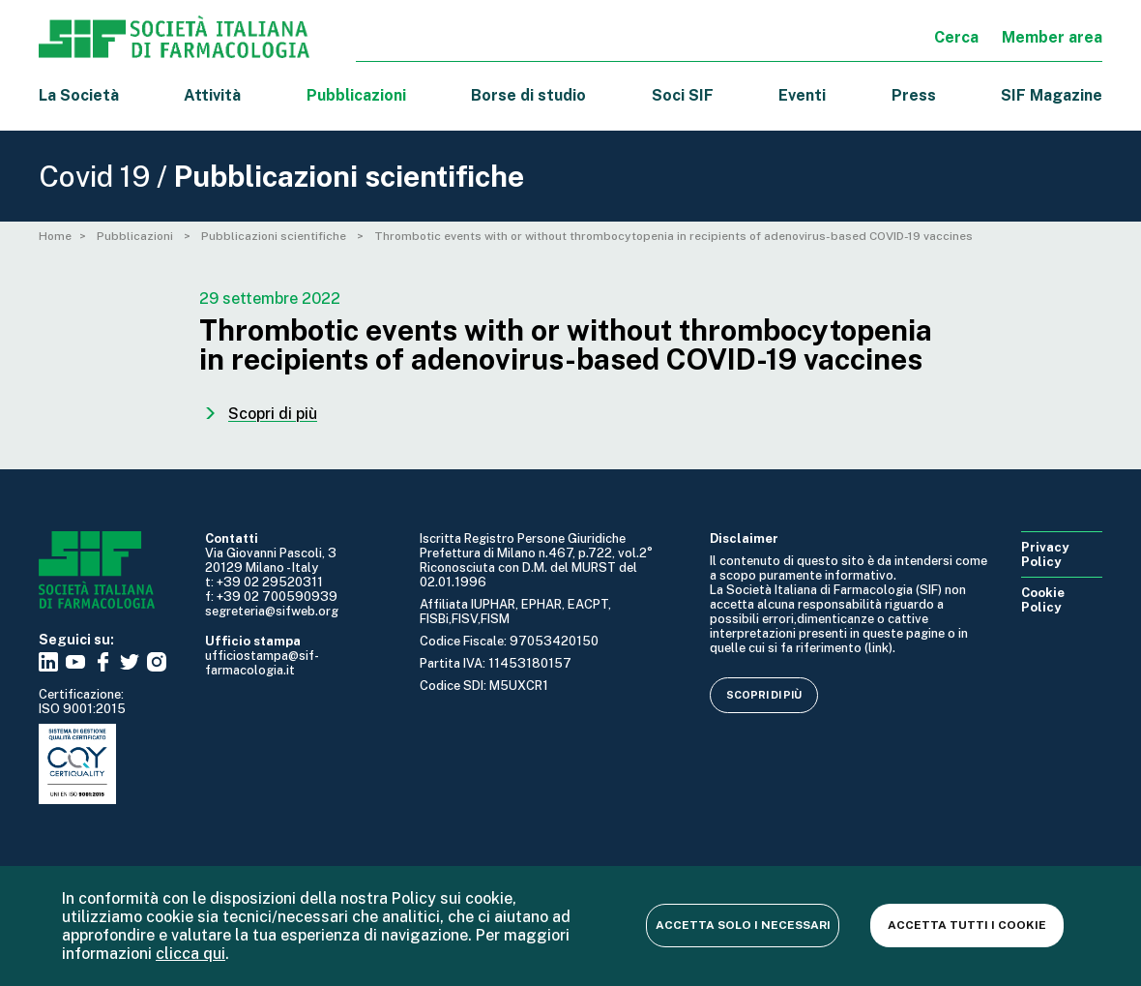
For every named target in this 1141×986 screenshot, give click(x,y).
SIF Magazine (1051, 95)
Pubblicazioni (136, 236)
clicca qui (190, 953)
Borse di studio (528, 95)
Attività (212, 95)
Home (55, 236)
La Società (79, 95)
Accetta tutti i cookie (967, 925)
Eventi (802, 95)
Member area (1052, 37)
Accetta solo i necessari (743, 925)
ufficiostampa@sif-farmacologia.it (262, 662)
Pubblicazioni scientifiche (275, 236)
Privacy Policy (1044, 554)
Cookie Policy (1043, 599)
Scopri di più (764, 695)
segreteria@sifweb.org (271, 611)
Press (914, 95)
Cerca (956, 37)
